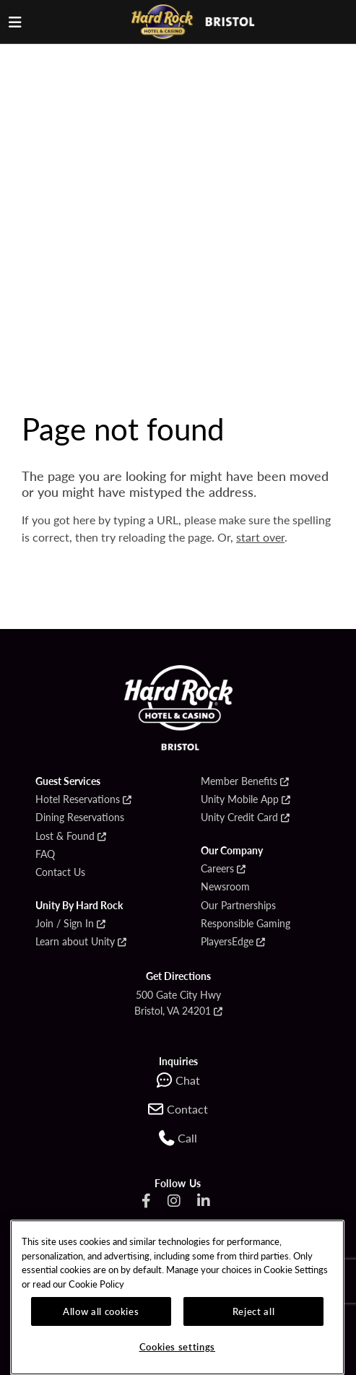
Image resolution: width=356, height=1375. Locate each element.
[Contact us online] (178, 1109)
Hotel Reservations (77, 799)
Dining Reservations (79, 817)
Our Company (232, 850)
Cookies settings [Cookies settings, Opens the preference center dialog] (177, 1346)
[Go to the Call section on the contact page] (178, 1138)
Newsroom (225, 886)
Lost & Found (65, 836)
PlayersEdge (227, 941)
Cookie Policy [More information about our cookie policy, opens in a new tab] (96, 1284)
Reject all (254, 1311)
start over (260, 537)
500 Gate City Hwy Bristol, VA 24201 (177, 1002)
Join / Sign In (64, 923)
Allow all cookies (101, 1311)
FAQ (45, 854)
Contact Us (60, 872)
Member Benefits (239, 781)
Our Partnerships (238, 905)
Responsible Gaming (245, 923)
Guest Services (67, 781)
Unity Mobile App (240, 799)
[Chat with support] (178, 1080)
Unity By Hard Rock (79, 905)
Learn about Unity (75, 941)
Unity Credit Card (239, 817)
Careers (217, 868)
